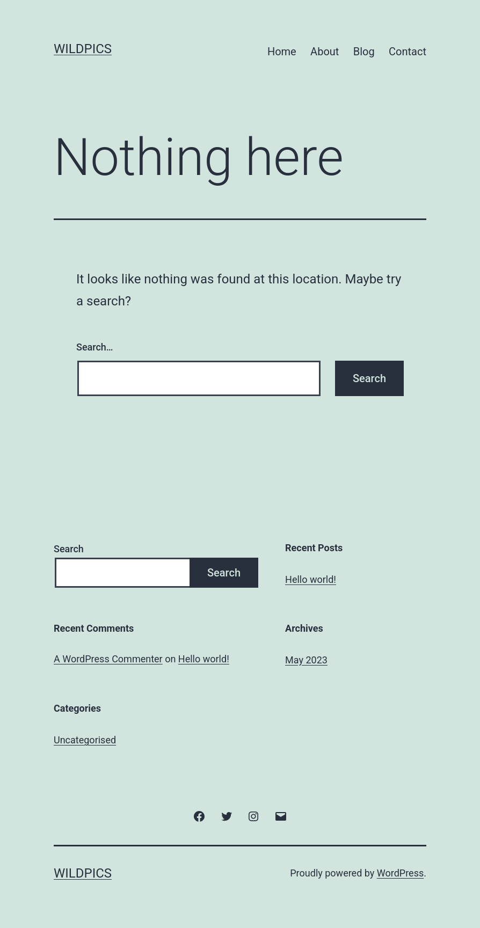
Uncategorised (85, 740)
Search (69, 548)
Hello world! (310, 579)
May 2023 (306, 660)
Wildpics (83, 48)
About (324, 51)
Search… (94, 347)
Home (281, 51)
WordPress (400, 873)
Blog (364, 51)
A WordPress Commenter (108, 658)
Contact (407, 51)
